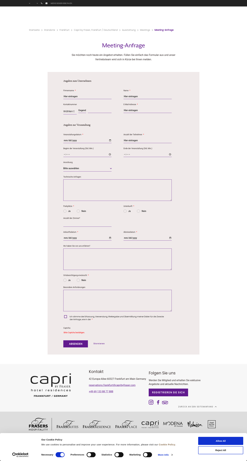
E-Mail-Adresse (130, 104)
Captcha (66, 328)
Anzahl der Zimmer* (71, 218)
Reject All (220, 450)
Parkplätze (68, 206)
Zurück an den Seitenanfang (197, 406)
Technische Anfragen (72, 177)
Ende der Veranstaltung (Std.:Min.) (137, 148)
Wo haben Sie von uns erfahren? (76, 246)
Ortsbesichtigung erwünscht (76, 275)
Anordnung (68, 162)
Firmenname (69, 90)
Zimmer (80, 17)
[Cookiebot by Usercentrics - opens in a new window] (20, 454)
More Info (163, 454)
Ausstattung (99, 17)
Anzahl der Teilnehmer (133, 134)
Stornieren (99, 344)
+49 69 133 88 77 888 (101, 391)
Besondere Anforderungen (74, 287)
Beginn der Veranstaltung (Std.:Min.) (78, 148)
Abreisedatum (130, 232)
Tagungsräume (162, 17)
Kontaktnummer (70, 104)
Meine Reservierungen (61, 3)
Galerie (202, 17)
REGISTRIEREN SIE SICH (168, 392)
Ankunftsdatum (70, 232)
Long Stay (185, 17)
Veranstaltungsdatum (73, 134)
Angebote (119, 17)
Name (126, 90)
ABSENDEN (75, 344)
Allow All (221, 441)
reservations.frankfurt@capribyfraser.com (112, 385)
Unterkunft (128, 206)
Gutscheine (139, 17)
